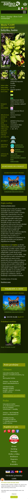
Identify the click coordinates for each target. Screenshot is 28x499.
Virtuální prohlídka (14, 396)
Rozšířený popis (6, 282)
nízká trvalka (14, 161)
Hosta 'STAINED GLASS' (8, 347)
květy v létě (13, 154)
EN (26, 8)
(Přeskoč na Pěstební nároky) (8, 205)
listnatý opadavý (15, 156)
